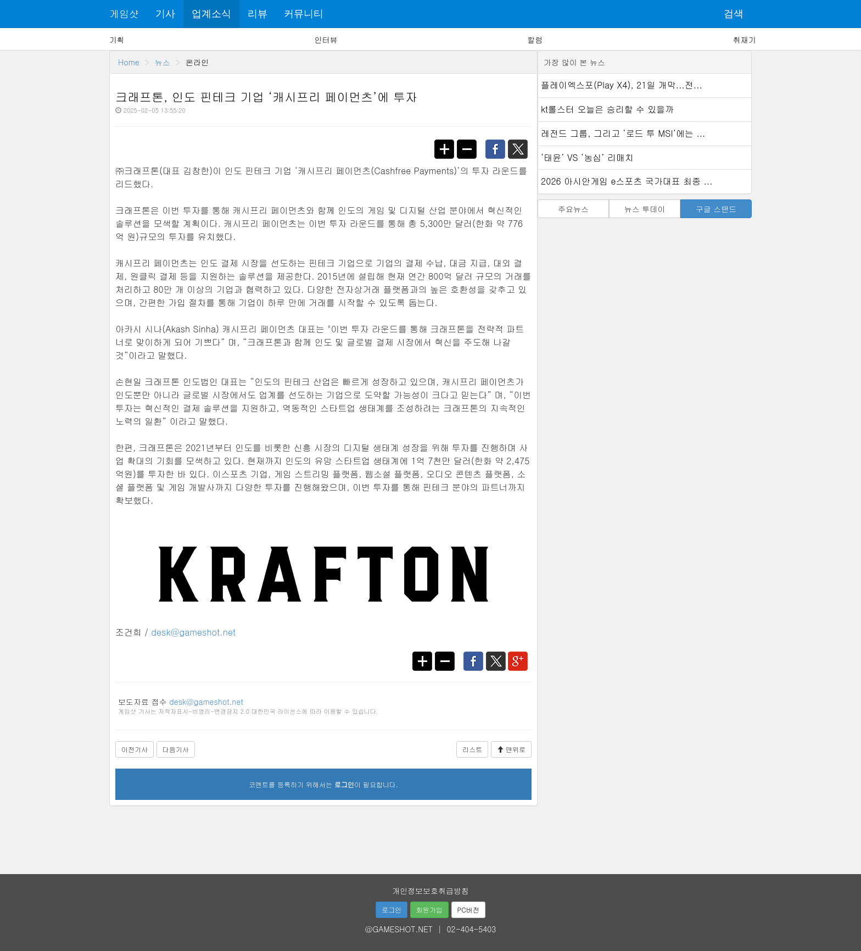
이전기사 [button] (134, 749)
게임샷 (124, 13)
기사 (165, 13)
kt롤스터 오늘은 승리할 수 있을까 (607, 109)
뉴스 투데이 (645, 208)
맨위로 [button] (511, 749)
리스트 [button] (472, 749)
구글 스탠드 (716, 208)
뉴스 (162, 62)
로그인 (391, 909)
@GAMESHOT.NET (399, 929)
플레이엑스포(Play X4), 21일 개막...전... (621, 85)
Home (128, 62)
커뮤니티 (303, 13)
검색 (733, 13)
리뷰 (257, 13)
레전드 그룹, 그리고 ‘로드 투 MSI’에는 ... (623, 133)
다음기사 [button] (176, 749)
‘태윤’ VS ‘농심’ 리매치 (587, 157)
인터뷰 (326, 39)
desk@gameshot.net (193, 632)
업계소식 (211, 13)
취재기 (744, 39)
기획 (117, 39)
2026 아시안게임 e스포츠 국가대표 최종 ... (627, 181)
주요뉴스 (573, 208)
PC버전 (468, 909)
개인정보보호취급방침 (430, 890)
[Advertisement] (430, 836)
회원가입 (429, 909)
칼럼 (535, 39)
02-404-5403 (471, 929)
